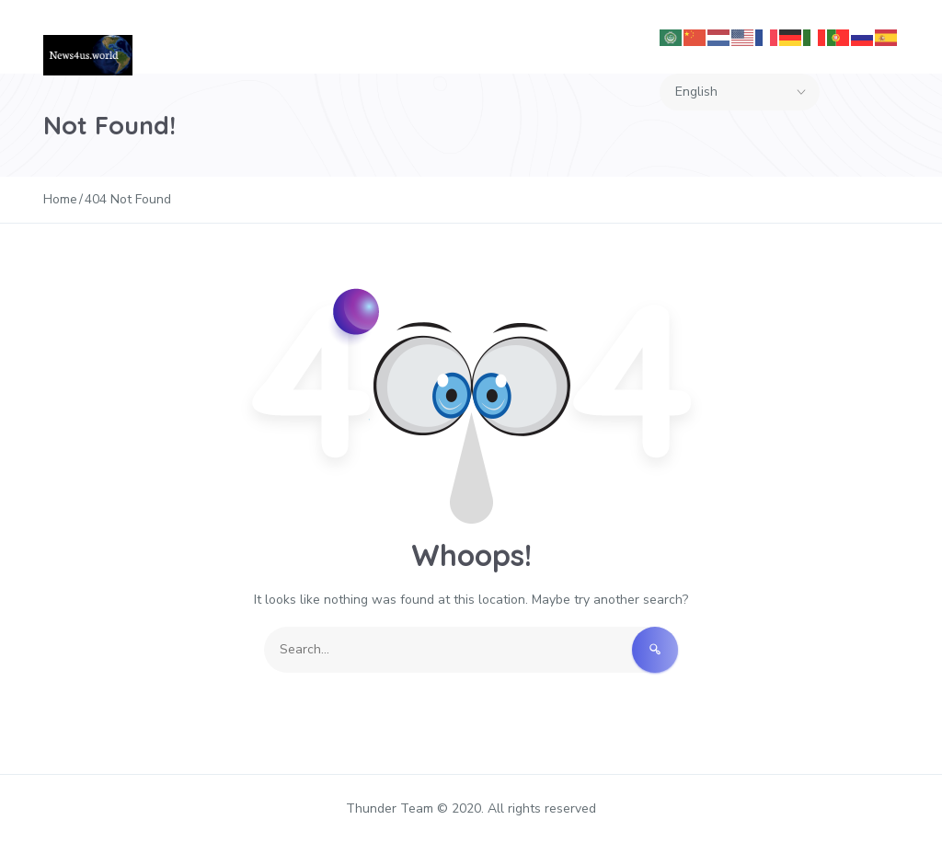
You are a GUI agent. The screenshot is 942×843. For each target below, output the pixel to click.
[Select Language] (740, 92)
